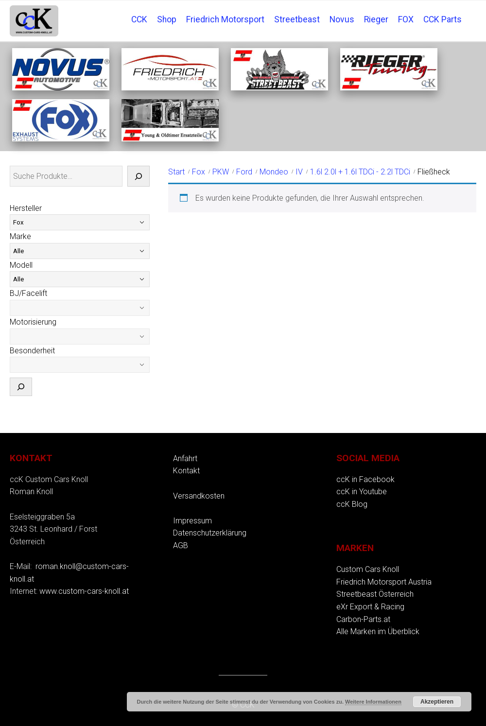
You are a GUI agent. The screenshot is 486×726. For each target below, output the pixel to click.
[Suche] (138, 176)
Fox (198, 171)
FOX (406, 19)
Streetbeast (297, 19)
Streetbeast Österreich (375, 594)
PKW (220, 171)
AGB (180, 545)
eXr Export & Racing (370, 606)
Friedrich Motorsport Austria (384, 582)
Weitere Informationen (373, 702)
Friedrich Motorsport (225, 19)
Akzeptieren (436, 701)
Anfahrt (185, 458)
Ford (244, 171)
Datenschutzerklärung (209, 532)
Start (176, 171)
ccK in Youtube (361, 491)
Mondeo (274, 171)
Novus (342, 19)
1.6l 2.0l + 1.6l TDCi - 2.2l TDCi (360, 171)
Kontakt (186, 470)
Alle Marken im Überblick (377, 631)
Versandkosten (199, 496)
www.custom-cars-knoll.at (84, 591)
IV (299, 171)
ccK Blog (351, 504)
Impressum (192, 520)
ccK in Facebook (365, 479)
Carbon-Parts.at (363, 619)
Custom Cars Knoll (367, 569)
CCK (139, 19)
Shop (166, 19)
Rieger (376, 19)
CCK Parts (442, 19)
